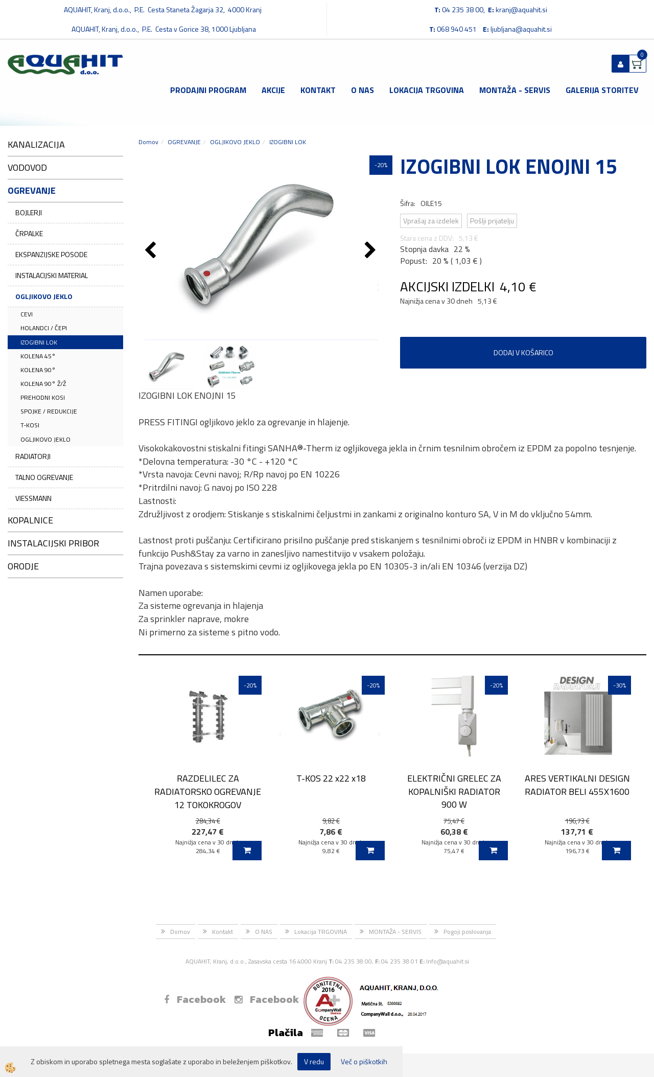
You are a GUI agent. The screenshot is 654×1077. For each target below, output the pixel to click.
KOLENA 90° (38, 370)
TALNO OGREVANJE (44, 477)
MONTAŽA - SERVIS (514, 90)
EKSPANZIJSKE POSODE (51, 254)
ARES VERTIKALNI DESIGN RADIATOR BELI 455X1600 (577, 784)
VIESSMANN (33, 498)
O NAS (362, 90)
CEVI (26, 314)
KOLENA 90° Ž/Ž (43, 383)
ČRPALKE (29, 233)
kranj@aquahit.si (521, 9)
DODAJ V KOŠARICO (523, 352)
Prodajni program (208, 90)
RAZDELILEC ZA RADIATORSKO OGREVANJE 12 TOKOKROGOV (207, 791)
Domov (148, 142)
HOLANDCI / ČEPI (43, 328)
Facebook (195, 999)
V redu (314, 1061)
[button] (372, 251)
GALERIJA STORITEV (602, 90)
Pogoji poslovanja (467, 931)
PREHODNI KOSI (42, 397)
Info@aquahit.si (447, 961)
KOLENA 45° (38, 356)
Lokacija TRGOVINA (426, 90)
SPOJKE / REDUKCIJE (48, 411)
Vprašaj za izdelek (431, 220)
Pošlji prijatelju (492, 220)
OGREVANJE (184, 142)
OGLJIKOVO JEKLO (44, 296)
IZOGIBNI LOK (38, 342)
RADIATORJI (33, 456)
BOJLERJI (28, 212)
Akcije (273, 90)
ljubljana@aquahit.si (521, 29)
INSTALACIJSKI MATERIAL (51, 275)
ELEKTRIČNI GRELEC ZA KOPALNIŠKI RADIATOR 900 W (454, 791)
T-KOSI (29, 425)
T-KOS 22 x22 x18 (331, 778)
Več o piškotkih (364, 1062)
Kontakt (318, 90)
